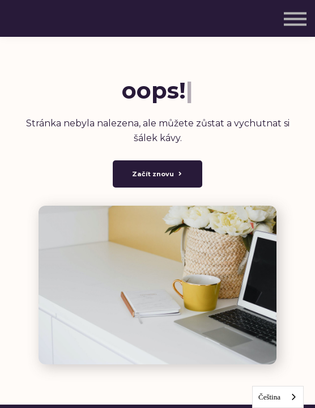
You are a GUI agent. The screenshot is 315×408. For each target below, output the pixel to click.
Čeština (269, 397)
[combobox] (278, 397)
